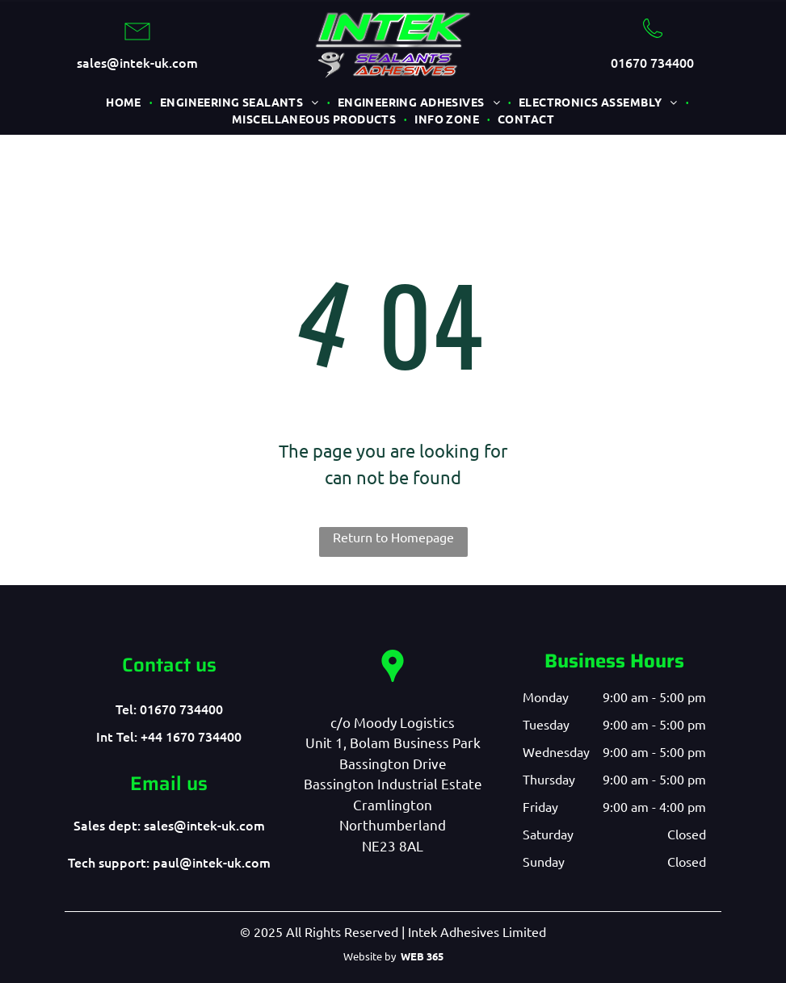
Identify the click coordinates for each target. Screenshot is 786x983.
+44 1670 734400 (191, 736)
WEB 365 (422, 956)
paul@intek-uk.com (212, 862)
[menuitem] (125, 102)
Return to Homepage (393, 537)
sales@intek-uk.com (137, 62)
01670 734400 (652, 62)
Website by (369, 956)
